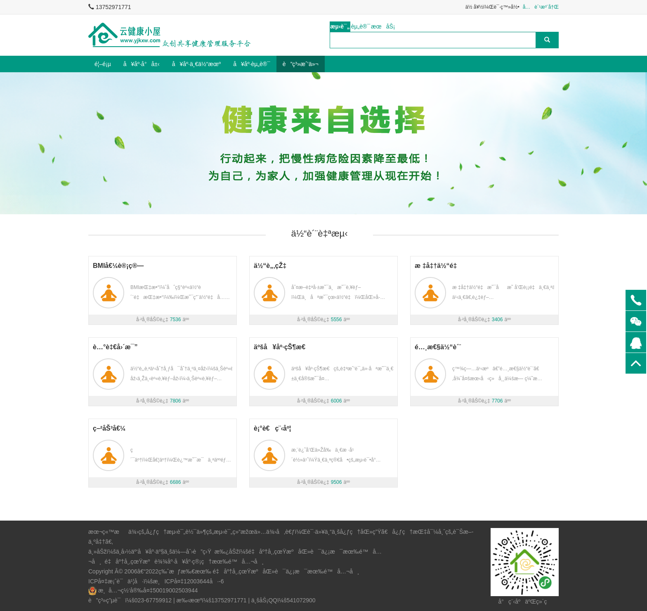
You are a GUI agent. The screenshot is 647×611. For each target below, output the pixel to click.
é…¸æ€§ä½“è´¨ (438, 346)
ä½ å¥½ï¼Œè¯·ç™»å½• (492, 7)
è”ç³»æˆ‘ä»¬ (301, 64)
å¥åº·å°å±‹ (141, 64)
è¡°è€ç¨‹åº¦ (272, 428)
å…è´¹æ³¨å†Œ (541, 7)
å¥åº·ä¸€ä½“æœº (196, 64)
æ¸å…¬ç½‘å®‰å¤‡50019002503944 (148, 590)
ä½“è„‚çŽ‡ (270, 265)
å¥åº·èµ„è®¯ (251, 64)
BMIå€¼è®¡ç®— (118, 265)
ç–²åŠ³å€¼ (109, 428)
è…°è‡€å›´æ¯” (115, 346)
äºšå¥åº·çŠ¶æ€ (282, 346)
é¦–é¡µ (102, 64)
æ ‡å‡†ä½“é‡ (438, 265)
